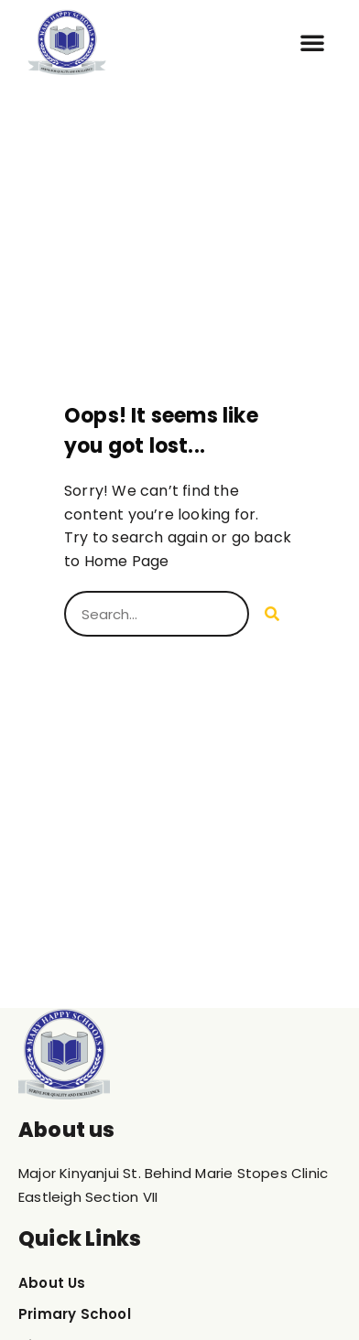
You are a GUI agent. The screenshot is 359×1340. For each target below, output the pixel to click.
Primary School (74, 1314)
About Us (52, 1282)
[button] (312, 42)
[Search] (272, 614)
